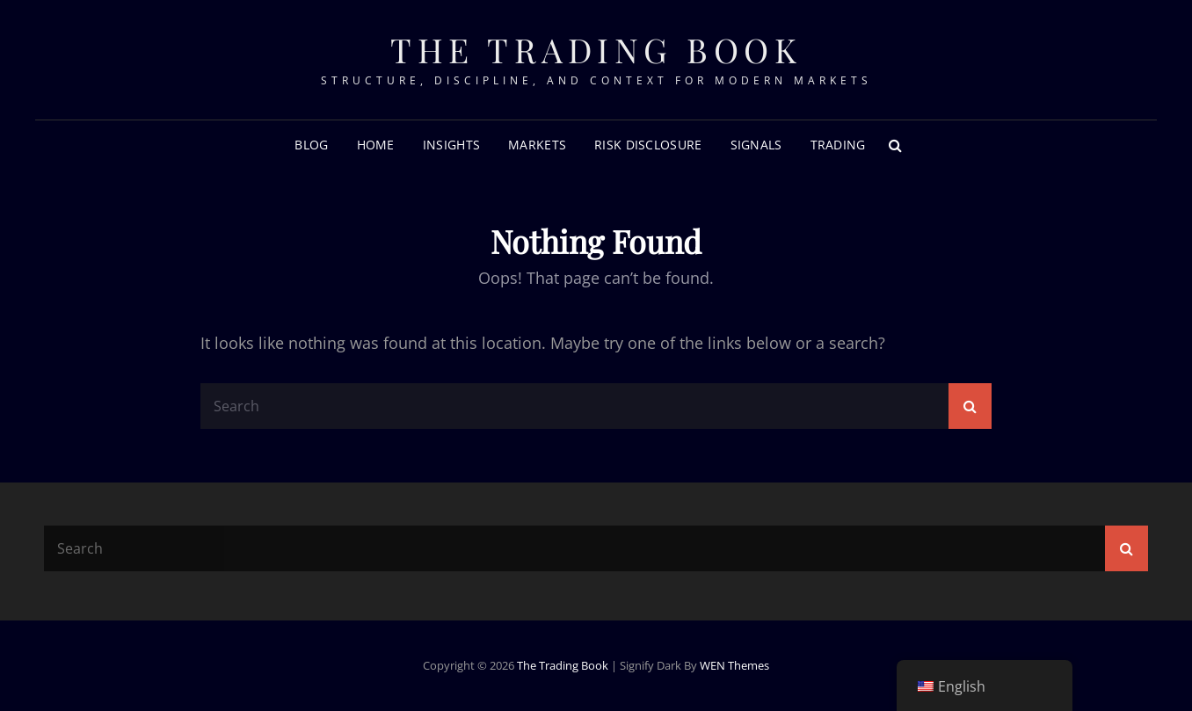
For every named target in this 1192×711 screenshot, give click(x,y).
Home (376, 144)
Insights (451, 144)
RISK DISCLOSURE (647, 144)
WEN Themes (734, 665)
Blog (311, 144)
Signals (756, 144)
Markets (537, 144)
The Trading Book (596, 49)
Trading (838, 144)
